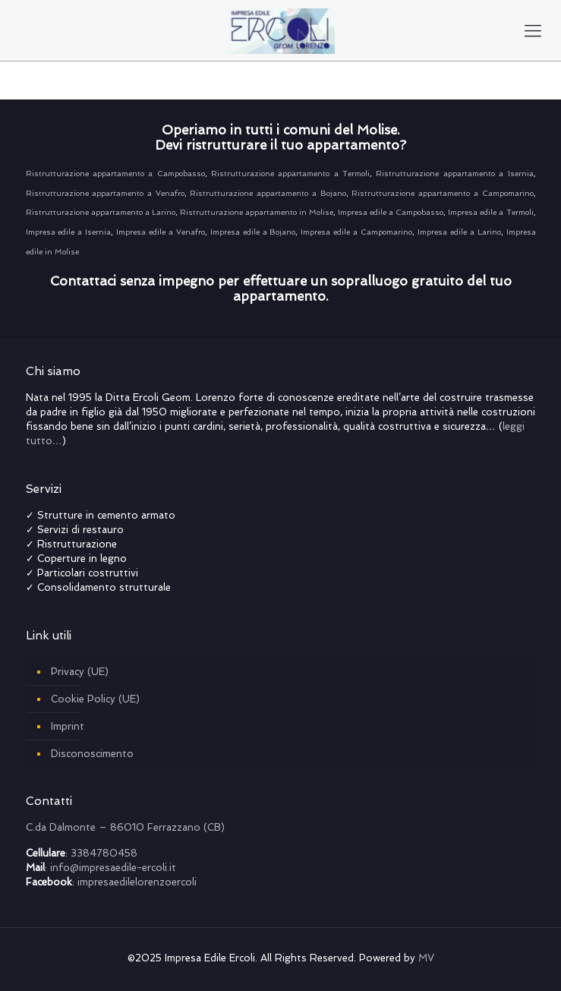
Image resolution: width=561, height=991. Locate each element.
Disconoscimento (92, 753)
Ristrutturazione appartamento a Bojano (267, 193)
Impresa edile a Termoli (490, 212)
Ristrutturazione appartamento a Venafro (105, 193)
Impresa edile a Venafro (160, 232)
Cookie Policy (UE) (95, 699)
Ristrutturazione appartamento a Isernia (452, 173)
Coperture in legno (82, 558)
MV (426, 958)
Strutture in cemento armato (106, 515)
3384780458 (104, 853)
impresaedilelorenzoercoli (137, 882)
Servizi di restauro (80, 529)
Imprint (67, 726)
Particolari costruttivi (87, 573)
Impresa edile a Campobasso (390, 212)
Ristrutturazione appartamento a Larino (100, 212)
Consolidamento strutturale (105, 587)
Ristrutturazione (77, 544)
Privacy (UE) (80, 671)
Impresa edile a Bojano (253, 232)
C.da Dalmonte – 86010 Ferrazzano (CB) (125, 827)
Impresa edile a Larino (459, 232)
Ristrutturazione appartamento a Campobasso (115, 173)
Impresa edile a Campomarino (356, 232)
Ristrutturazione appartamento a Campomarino (442, 193)
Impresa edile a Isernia (69, 232)
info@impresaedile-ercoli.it (113, 867)
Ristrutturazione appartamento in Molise (256, 212)
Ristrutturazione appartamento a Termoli (290, 173)
